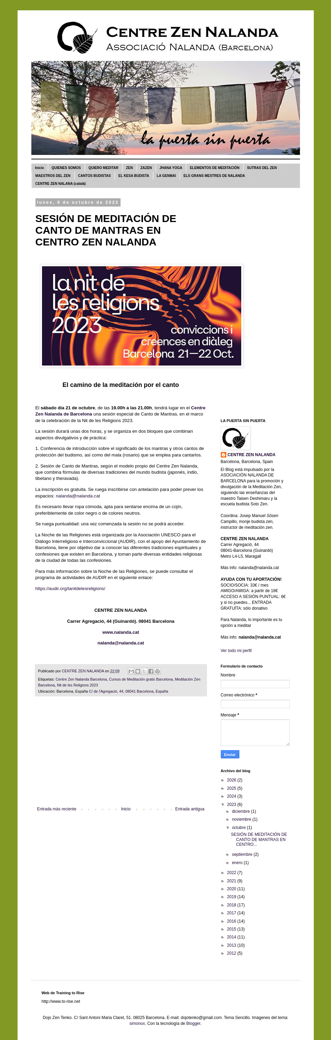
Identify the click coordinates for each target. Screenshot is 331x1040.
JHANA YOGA (170, 168)
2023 (232, 804)
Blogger (193, 1023)
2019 (232, 896)
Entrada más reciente (56, 809)
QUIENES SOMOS (66, 168)
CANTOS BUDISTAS (94, 176)
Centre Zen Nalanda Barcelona (81, 679)
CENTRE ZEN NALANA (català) (60, 184)
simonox (137, 1023)
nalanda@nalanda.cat (78, 495)
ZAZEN (146, 168)
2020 (232, 888)
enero (238, 862)
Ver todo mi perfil (236, 650)
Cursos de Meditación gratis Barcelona (141, 679)
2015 (232, 929)
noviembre (242, 819)
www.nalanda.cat (120, 632)
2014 (232, 937)
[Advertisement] (121, 755)
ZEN (129, 168)
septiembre (243, 854)
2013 (232, 945)
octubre (239, 827)
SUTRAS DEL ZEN (262, 168)
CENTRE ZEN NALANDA (252, 454)
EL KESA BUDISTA (133, 176)
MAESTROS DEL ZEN (53, 176)
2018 (232, 905)
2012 (232, 953)
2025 (232, 788)
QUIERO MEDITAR (103, 168)
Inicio (39, 168)
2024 (232, 796)
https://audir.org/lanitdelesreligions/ (70, 588)
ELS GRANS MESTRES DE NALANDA (214, 176)
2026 (232, 780)
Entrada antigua (190, 809)
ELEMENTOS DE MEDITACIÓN (214, 168)
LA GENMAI (166, 176)
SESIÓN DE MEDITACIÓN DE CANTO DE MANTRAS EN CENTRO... (259, 839)
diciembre (241, 811)
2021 (232, 881)
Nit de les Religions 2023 (77, 685)
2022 (232, 872)
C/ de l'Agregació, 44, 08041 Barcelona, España (128, 691)
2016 (232, 921)
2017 (232, 913)
